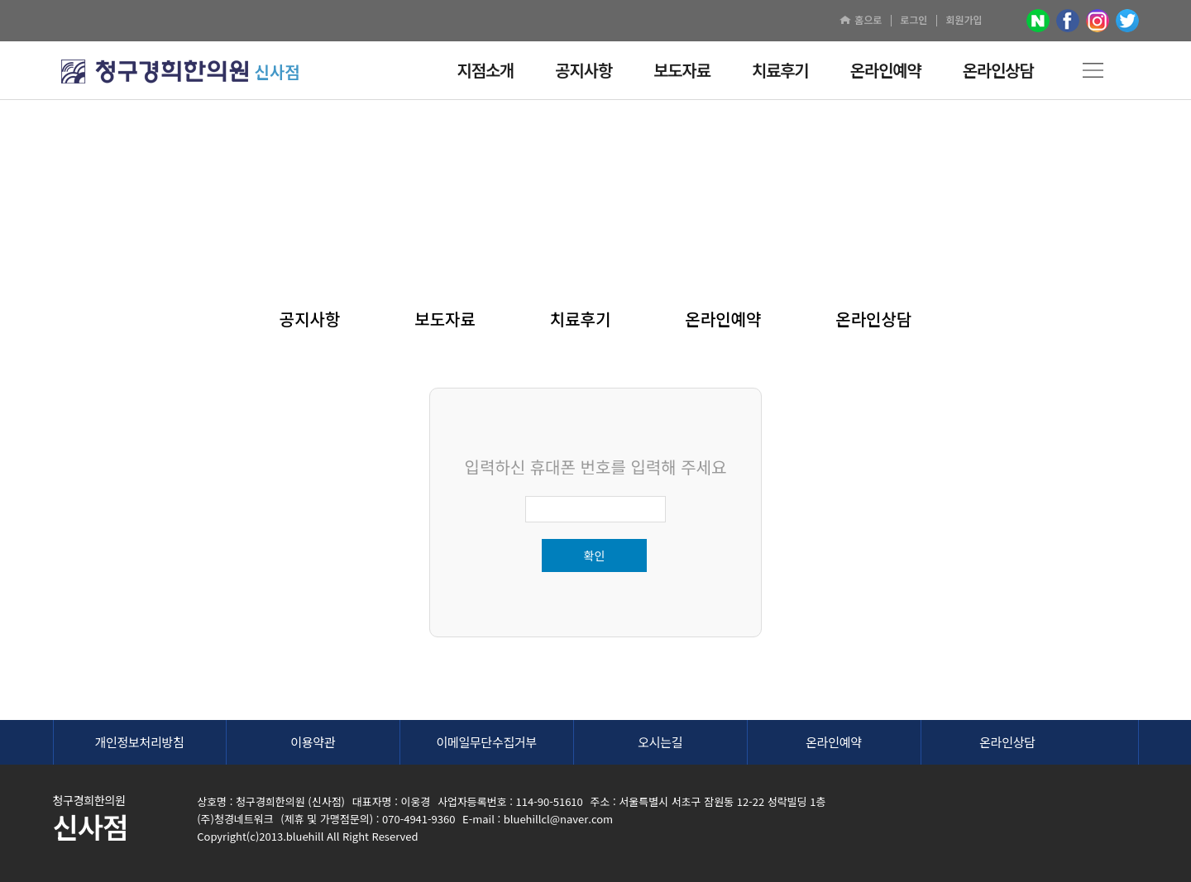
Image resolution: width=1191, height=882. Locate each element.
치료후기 (580, 319)
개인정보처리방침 (139, 742)
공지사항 (310, 319)
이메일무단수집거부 (487, 742)
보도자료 (445, 319)
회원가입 (963, 19)
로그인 (913, 19)
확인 (594, 555)
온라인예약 (723, 319)
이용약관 (312, 742)
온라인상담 (873, 319)
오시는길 (660, 742)
